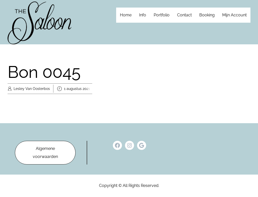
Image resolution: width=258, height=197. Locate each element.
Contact (184, 15)
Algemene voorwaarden (45, 152)
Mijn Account (234, 15)
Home (126, 15)
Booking (207, 15)
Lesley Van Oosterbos (32, 89)
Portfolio (162, 15)
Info (142, 15)
